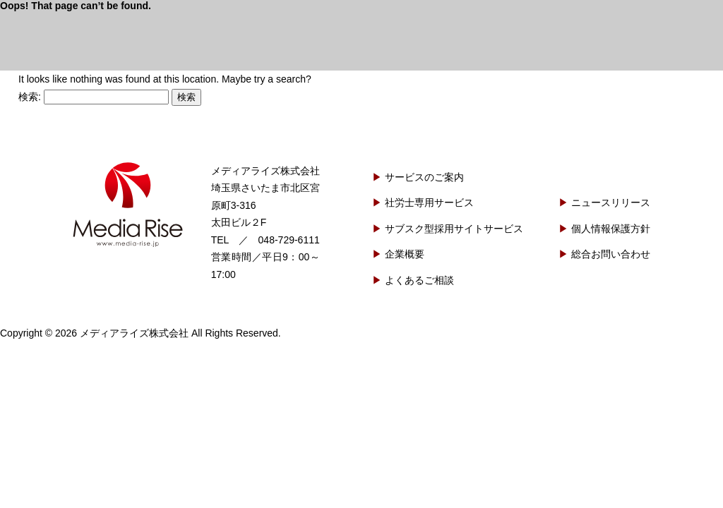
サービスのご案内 (424, 177)
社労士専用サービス (429, 202)
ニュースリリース (610, 202)
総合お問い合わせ (610, 254)
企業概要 (404, 254)
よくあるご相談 (419, 280)
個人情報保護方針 (610, 228)
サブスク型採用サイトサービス (454, 228)
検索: (29, 96)
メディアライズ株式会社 (128, 204)
